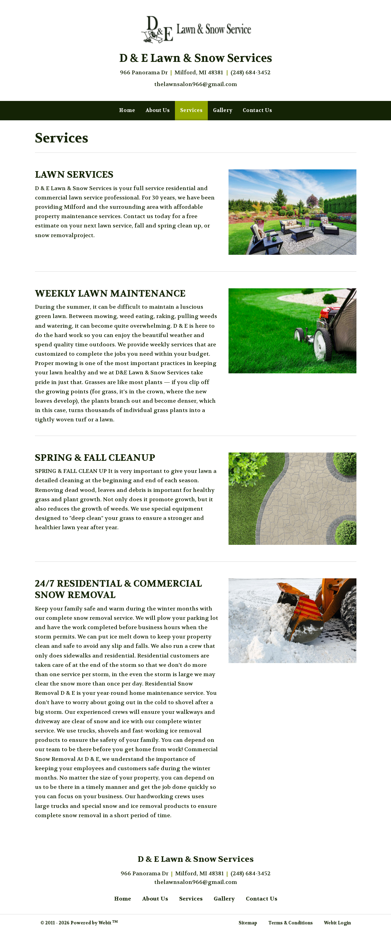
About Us (158, 110)
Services (194, 108)
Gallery (222, 110)
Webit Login (337, 923)
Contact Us (257, 110)
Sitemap (248, 923)
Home (127, 110)
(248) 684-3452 (250, 72)
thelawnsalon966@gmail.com (195, 84)
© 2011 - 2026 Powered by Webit (79, 923)
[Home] (196, 29)
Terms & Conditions (290, 923)
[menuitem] (127, 110)
